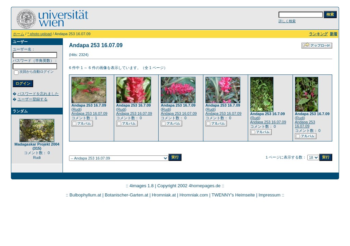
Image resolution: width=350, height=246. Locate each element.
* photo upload (39, 34)
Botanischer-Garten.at (126, 194)
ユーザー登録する (32, 99)
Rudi (77, 109)
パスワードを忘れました (38, 94)
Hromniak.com (193, 194)
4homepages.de (204, 185)
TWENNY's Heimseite (233, 194)
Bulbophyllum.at (85, 194)
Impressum (269, 194)
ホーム (18, 34)
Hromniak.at (164, 194)
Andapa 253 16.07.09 (89, 113)
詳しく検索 (287, 21)
